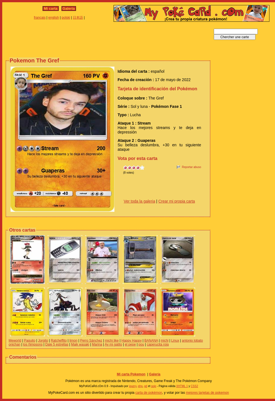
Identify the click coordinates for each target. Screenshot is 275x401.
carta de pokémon (148, 393)
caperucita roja (158, 344)
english (53, 18)
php (140, 386)
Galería (69, 8)
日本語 (78, 18)
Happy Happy (131, 340)
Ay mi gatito (113, 344)
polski (66, 18)
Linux (175, 340)
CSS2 (194, 386)
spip (153, 386)
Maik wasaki (80, 344)
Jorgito (43, 340)
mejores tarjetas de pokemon (207, 393)
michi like (112, 340)
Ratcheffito (59, 340)
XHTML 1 (182, 386)
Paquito (29, 340)
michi (164, 340)
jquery (132, 386)
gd (145, 386)
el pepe (130, 344)
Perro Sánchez (91, 340)
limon (73, 340)
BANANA (151, 340)
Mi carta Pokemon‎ (131, 374)
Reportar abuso (191, 167)
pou (141, 344)
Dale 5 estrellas (56, 344)
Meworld (15, 340)
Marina (97, 344)
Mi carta (50, 8)
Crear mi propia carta (176, 201)
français (40, 18)
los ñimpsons (33, 344)
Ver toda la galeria (139, 201)
